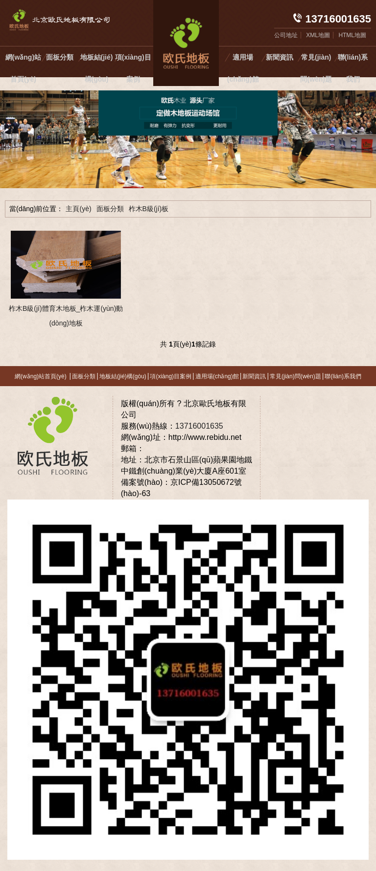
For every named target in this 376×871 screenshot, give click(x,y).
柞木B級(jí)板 (149, 209)
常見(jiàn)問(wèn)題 (316, 68)
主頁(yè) (78, 209)
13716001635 (199, 426)
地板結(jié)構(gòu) (96, 68)
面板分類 (59, 57)
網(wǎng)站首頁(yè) (23, 68)
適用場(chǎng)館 (243, 68)
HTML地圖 (352, 35)
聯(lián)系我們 (353, 68)
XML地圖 (318, 35)
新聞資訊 (279, 57)
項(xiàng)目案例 (133, 68)
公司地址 (286, 35)
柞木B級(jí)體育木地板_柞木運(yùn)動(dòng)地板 (66, 316)
